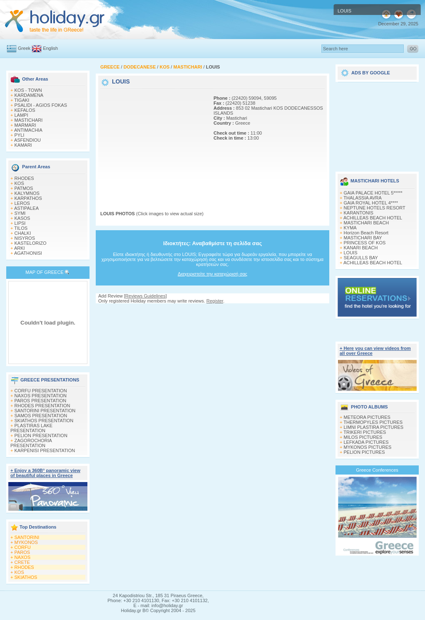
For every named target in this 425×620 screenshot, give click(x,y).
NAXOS (23, 557)
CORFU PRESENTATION (41, 390)
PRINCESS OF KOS (365, 242)
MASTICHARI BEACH (366, 222)
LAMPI (21, 115)
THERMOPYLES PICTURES (373, 422)
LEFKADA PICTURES (366, 442)
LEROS (22, 203)
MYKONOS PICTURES (368, 447)
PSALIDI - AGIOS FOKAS (41, 105)
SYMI (20, 213)
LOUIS (351, 252)
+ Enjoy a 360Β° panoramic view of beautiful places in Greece (45, 473)
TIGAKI (21, 100)
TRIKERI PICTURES (364, 432)
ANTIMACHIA (28, 130)
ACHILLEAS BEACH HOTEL (372, 217)
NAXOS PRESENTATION (41, 395)
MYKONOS (26, 542)
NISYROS (25, 238)
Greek (24, 48)
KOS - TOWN (28, 90)
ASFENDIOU (27, 140)
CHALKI (23, 233)
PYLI (20, 135)
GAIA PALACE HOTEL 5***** (373, 192)
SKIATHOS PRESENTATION (44, 420)
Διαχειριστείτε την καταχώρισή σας (212, 273)
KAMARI (23, 145)
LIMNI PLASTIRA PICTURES (374, 427)
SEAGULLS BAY (361, 257)
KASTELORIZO (31, 243)
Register (214, 300)
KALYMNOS (27, 193)
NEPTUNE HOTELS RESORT (374, 207)
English (50, 48)
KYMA (350, 227)
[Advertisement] (152, 142)
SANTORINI (27, 537)
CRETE (22, 562)
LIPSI (20, 223)
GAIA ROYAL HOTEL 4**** (371, 202)
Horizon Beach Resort (366, 232)
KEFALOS (25, 110)
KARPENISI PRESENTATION (45, 450)
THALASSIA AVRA (362, 197)
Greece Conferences (377, 469)
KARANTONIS (358, 212)
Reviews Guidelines (145, 295)
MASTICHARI (29, 120)
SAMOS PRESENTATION (41, 415)
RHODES (24, 178)
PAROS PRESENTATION (41, 400)
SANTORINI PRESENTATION (45, 410)
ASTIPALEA (26, 208)
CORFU (23, 547)
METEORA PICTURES (367, 417)
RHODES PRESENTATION (42, 405)
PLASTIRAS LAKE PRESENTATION (31, 428)
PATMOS (24, 188)
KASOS (22, 218)
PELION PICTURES (364, 452)
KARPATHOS (28, 198)
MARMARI (25, 125)
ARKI (19, 248)
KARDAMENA (29, 95)
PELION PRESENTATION (41, 435)
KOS (19, 183)
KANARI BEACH (361, 247)
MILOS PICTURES (363, 437)
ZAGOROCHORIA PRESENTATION (31, 443)
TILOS (20, 228)
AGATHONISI (28, 253)
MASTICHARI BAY (363, 237)
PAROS (22, 552)
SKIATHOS (26, 577)
